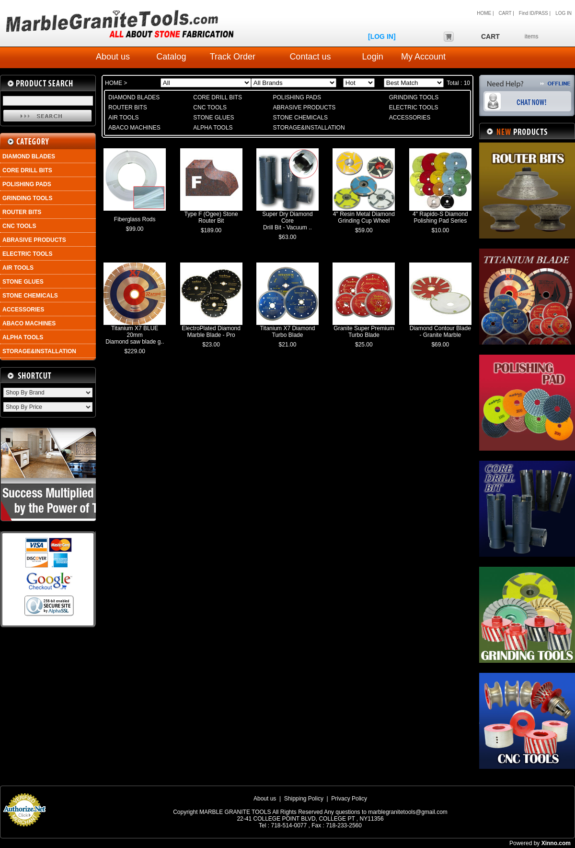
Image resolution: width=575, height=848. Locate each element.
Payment (24, 829)
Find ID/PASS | (535, 13)
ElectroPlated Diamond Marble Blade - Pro (211, 331)
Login (372, 56)
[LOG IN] (382, 36)
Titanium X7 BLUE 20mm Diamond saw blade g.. (134, 335)
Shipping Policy (303, 798)
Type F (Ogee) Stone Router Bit (211, 217)
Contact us (310, 56)
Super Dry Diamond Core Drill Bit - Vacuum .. (287, 221)
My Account (423, 56)
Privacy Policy (349, 798)
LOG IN (563, 13)
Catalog (171, 56)
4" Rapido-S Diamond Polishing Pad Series (440, 217)
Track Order (232, 56)
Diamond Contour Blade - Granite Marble (440, 331)
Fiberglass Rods (135, 219)
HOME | (485, 13)
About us (113, 56)
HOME (114, 83)
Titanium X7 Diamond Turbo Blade (287, 331)
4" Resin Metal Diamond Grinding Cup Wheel (364, 217)
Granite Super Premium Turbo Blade (364, 331)
